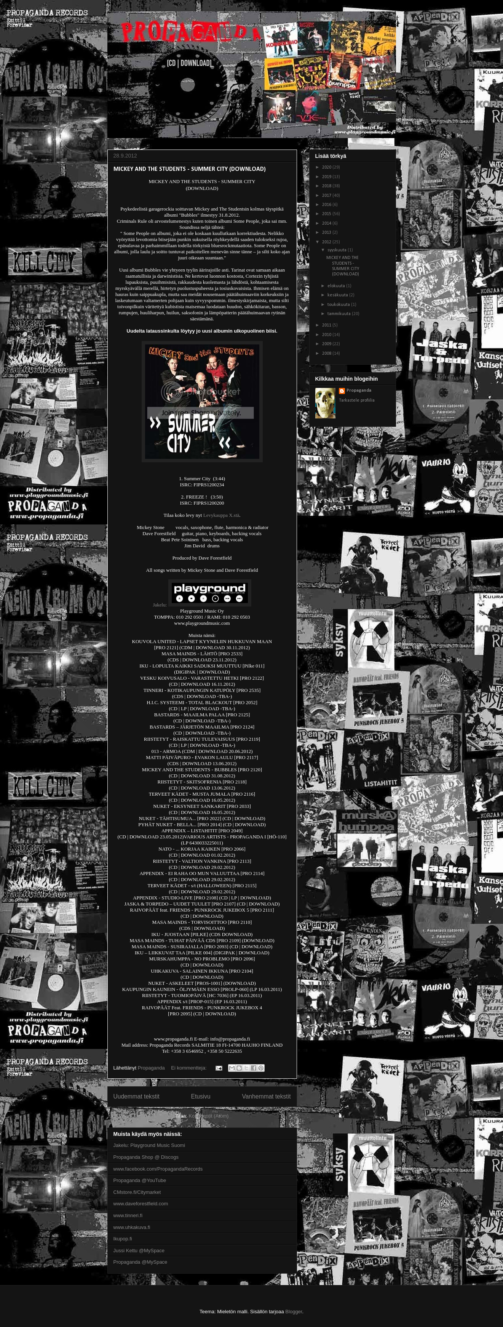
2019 (327, 177)
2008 (327, 353)
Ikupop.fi (122, 1239)
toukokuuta (339, 304)
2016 (327, 205)
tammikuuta (339, 314)
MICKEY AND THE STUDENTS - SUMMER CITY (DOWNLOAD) (189, 169)
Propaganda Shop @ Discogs (146, 1157)
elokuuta (336, 286)
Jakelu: (160, 605)
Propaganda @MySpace (140, 1262)
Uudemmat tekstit (136, 1096)
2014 (327, 223)
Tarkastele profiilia (357, 400)
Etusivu (201, 1096)
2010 (327, 335)
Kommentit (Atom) (209, 1116)
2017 (327, 195)
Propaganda (359, 390)
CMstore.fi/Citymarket (137, 1192)
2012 (327, 242)
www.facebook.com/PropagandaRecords (158, 1169)
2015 (327, 214)
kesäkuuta (338, 295)
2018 (327, 186)
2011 (327, 325)
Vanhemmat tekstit (266, 1096)
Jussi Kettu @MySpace (139, 1250)
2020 (327, 167)
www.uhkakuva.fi (131, 1227)
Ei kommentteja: (189, 1068)
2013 (327, 232)
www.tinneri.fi (128, 1215)
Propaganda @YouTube (139, 1180)
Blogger (293, 1311)
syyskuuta (337, 250)
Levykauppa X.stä (221, 515)
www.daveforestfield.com (140, 1203)
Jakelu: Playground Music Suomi (149, 1145)
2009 (327, 344)
